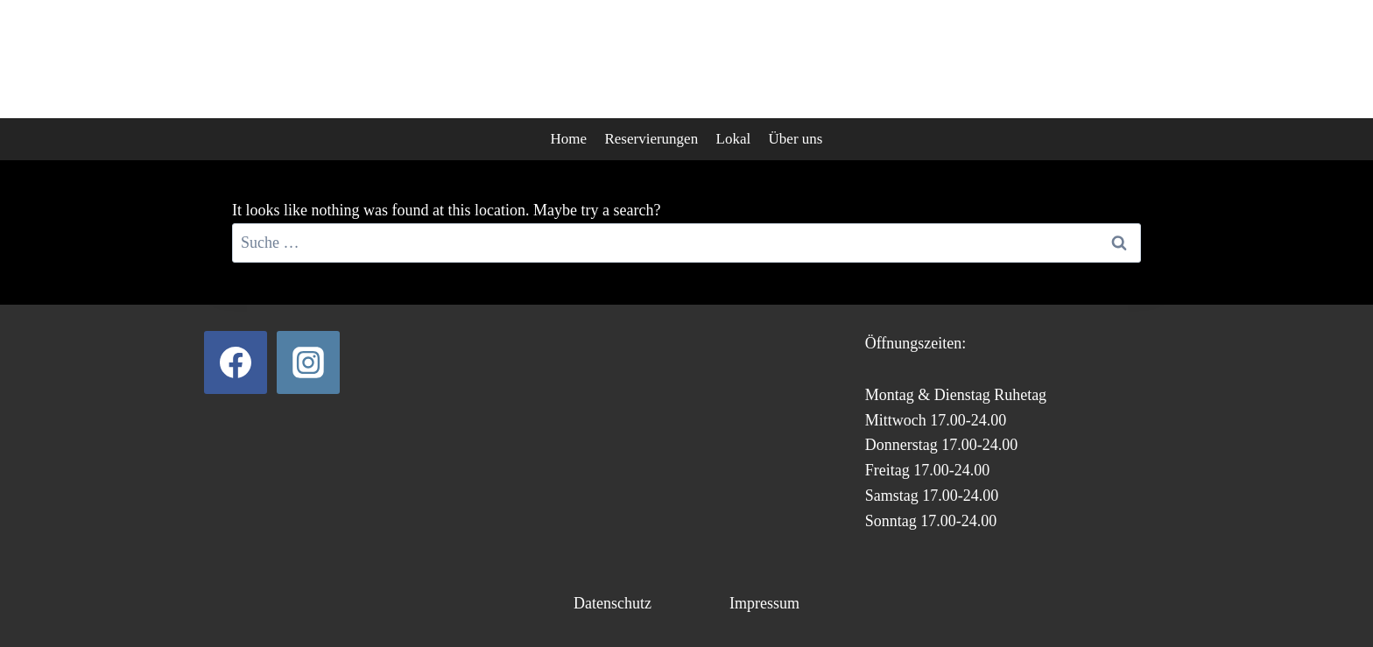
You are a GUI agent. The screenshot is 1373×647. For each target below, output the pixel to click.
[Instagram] (308, 362)
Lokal (733, 138)
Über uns (796, 138)
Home (569, 138)
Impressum (764, 603)
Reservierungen (651, 138)
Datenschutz (612, 603)
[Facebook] (235, 362)
